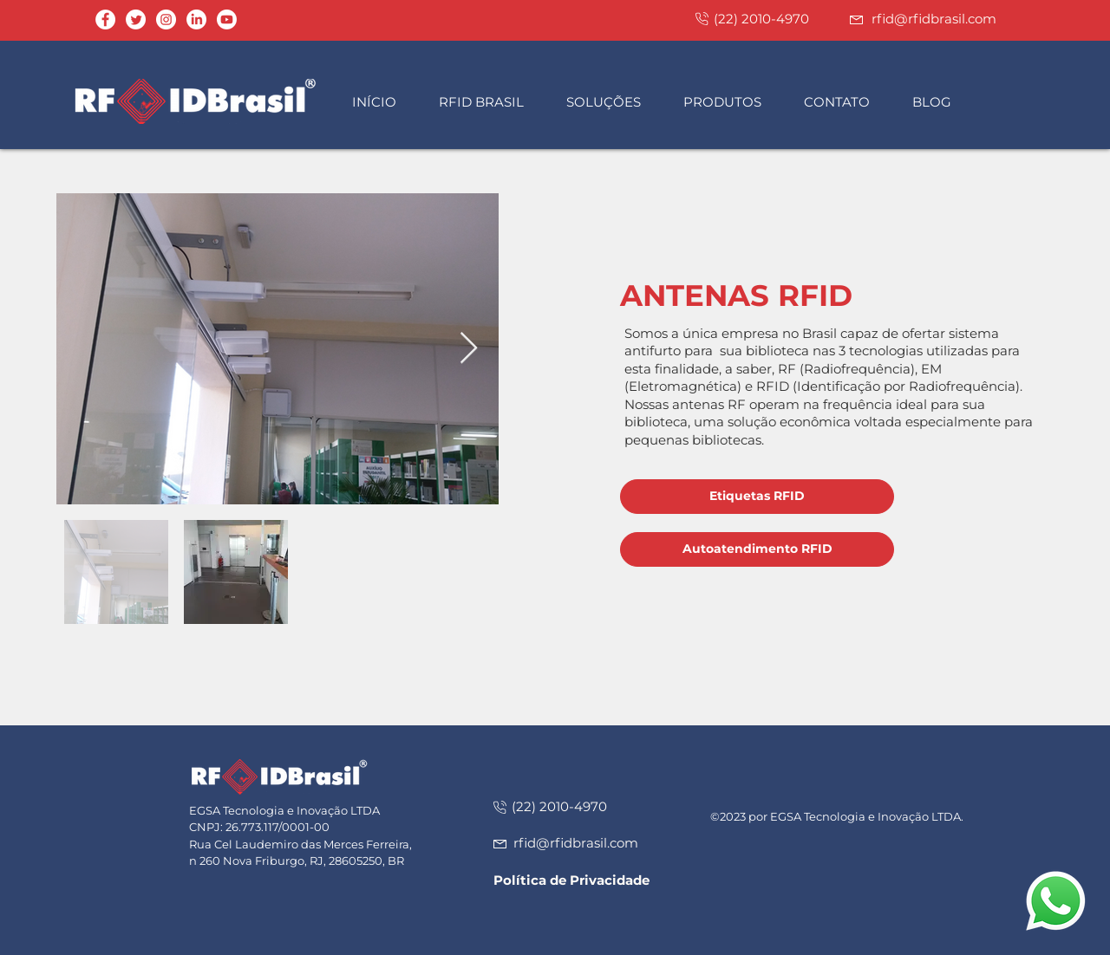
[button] (489, 101)
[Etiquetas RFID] (757, 496)
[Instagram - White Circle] (166, 19)
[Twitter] (136, 19)
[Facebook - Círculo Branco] (105, 19)
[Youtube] (227, 19)
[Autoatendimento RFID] (757, 549)
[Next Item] (469, 349)
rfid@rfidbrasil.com (934, 18)
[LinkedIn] (196, 19)
